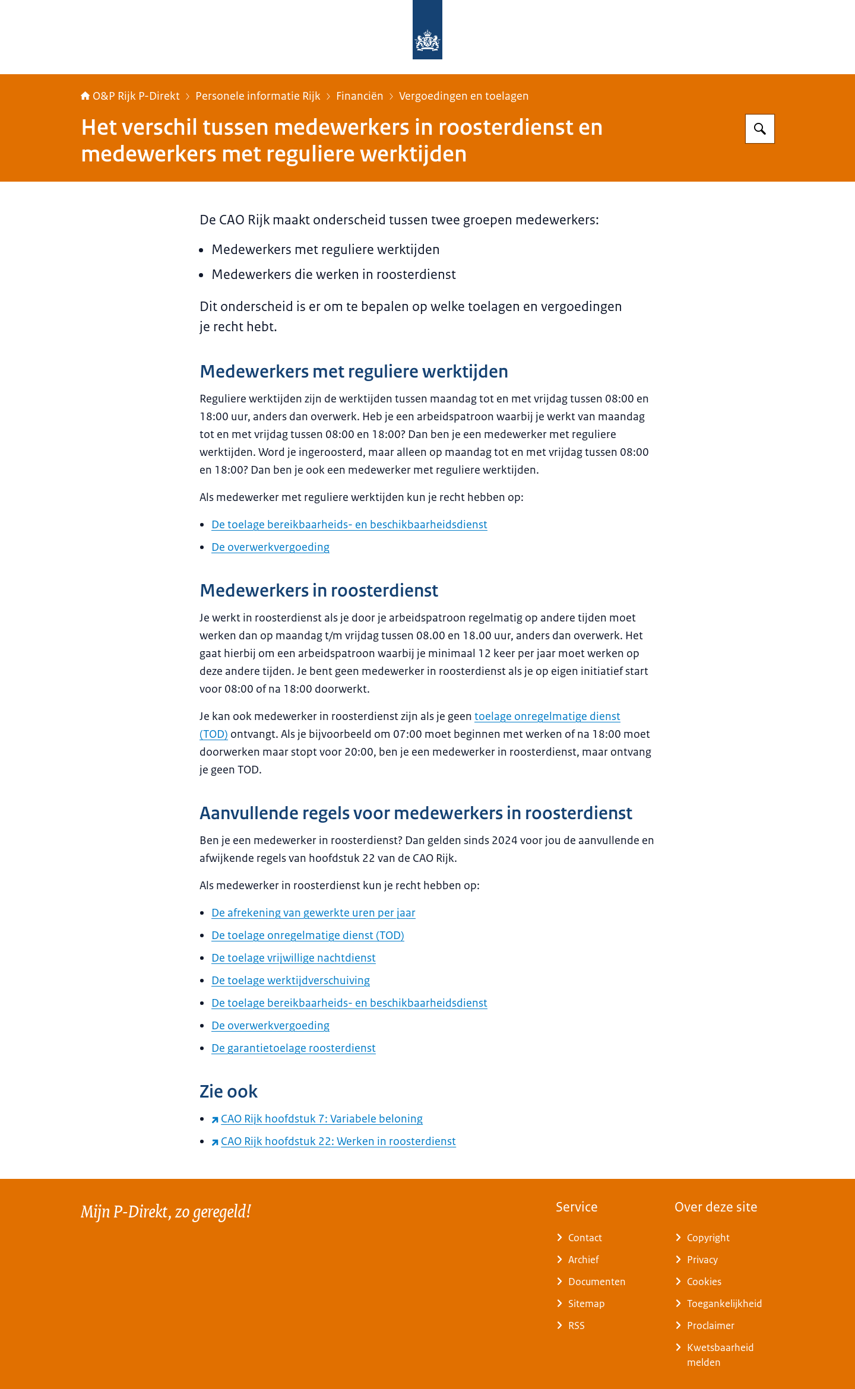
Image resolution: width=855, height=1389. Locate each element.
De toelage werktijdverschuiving (290, 980)
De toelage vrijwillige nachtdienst (293, 958)
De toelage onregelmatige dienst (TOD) (307, 935)
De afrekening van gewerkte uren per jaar (313, 913)
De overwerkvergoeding (270, 547)
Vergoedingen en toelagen (464, 96)
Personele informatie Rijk (258, 96)
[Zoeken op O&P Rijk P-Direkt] (760, 129)
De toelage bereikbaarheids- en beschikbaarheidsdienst (349, 525)
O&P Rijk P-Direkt (130, 96)
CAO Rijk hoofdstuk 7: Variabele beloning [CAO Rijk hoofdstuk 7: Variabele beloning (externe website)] (317, 1119)
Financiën (360, 96)
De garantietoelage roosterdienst (293, 1048)
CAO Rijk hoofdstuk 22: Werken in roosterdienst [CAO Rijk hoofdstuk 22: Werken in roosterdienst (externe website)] (333, 1141)
